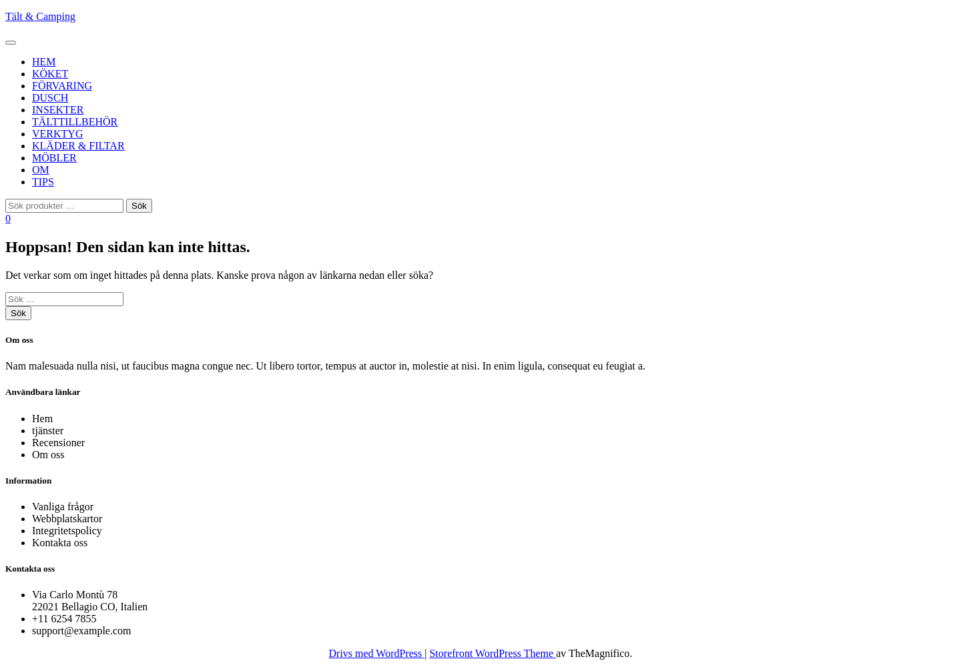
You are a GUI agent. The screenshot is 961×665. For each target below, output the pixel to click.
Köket (50, 73)
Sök (139, 206)
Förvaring (62, 85)
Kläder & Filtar (78, 145)
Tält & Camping (40, 16)
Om (40, 169)
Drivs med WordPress (377, 653)
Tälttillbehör (74, 121)
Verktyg (57, 133)
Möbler (54, 157)
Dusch (50, 97)
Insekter (57, 109)
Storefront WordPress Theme (492, 653)
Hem (44, 61)
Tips (43, 181)
